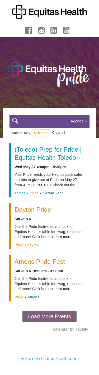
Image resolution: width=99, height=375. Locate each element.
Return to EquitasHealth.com (50, 358)
